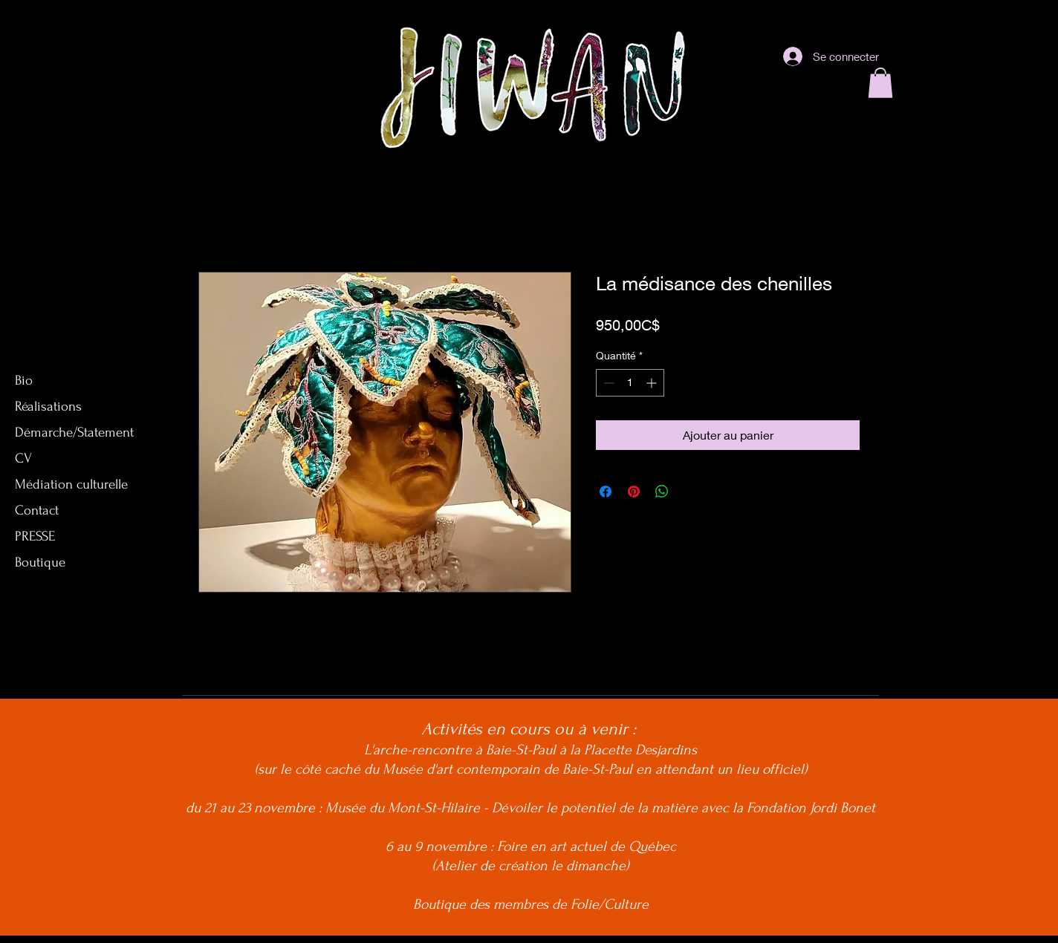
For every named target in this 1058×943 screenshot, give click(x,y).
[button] (880, 83)
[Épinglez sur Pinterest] (634, 491)
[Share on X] (690, 491)
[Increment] (652, 383)
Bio (24, 380)
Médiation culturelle (71, 484)
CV (23, 458)
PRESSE (35, 536)
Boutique (40, 562)
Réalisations (48, 406)
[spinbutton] (630, 383)
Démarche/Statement (74, 432)
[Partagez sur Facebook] (605, 491)
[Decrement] (607, 383)
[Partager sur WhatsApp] (662, 491)
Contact (37, 510)
